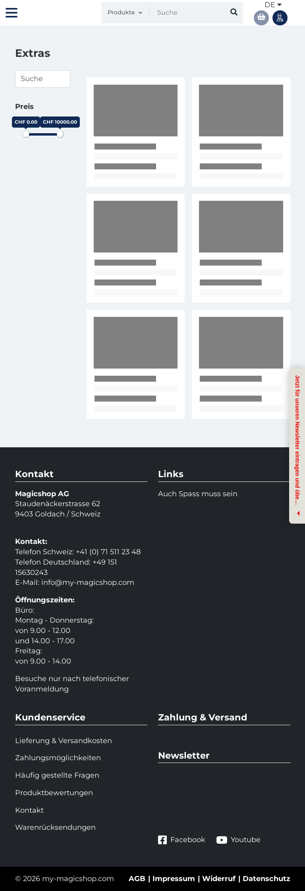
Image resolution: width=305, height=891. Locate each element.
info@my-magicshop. (79, 582)
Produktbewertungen (54, 792)
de (273, 4)
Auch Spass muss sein (197, 493)
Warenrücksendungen (55, 827)
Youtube (238, 840)
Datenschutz (266, 878)
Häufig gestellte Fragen (57, 775)
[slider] (26, 134)
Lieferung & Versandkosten (63, 740)
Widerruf (219, 878)
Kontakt (29, 810)
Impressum (173, 878)
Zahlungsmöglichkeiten (58, 757)
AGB (137, 878)
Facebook (181, 840)
